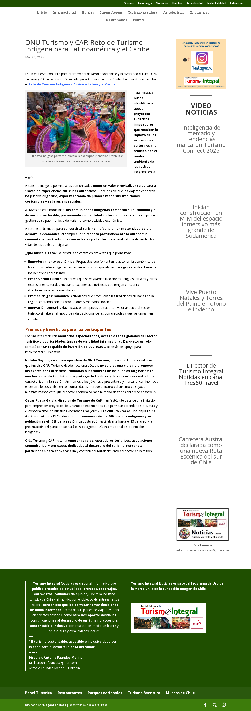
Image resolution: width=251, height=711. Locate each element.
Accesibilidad (194, 3)
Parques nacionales (105, 692)
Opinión (129, 3)
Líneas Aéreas (111, 12)
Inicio (42, 12)
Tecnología (145, 3)
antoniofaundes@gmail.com (56, 662)
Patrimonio (237, 3)
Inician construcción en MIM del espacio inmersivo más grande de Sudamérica (201, 221)
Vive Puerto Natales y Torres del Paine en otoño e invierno (201, 300)
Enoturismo (199, 12)
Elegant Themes (54, 705)
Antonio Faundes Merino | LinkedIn (54, 668)
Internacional (64, 12)
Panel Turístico (38, 692)
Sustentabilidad (216, 3)
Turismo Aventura (143, 12)
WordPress (99, 705)
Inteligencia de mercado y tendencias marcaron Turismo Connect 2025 (201, 138)
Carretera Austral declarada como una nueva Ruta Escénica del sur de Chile (201, 450)
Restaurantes (70, 692)
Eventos (177, 3)
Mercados (162, 3)
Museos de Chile (180, 692)
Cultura (139, 20)
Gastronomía (116, 20)
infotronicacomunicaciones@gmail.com (202, 550)
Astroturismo (174, 12)
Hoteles (88, 12)
